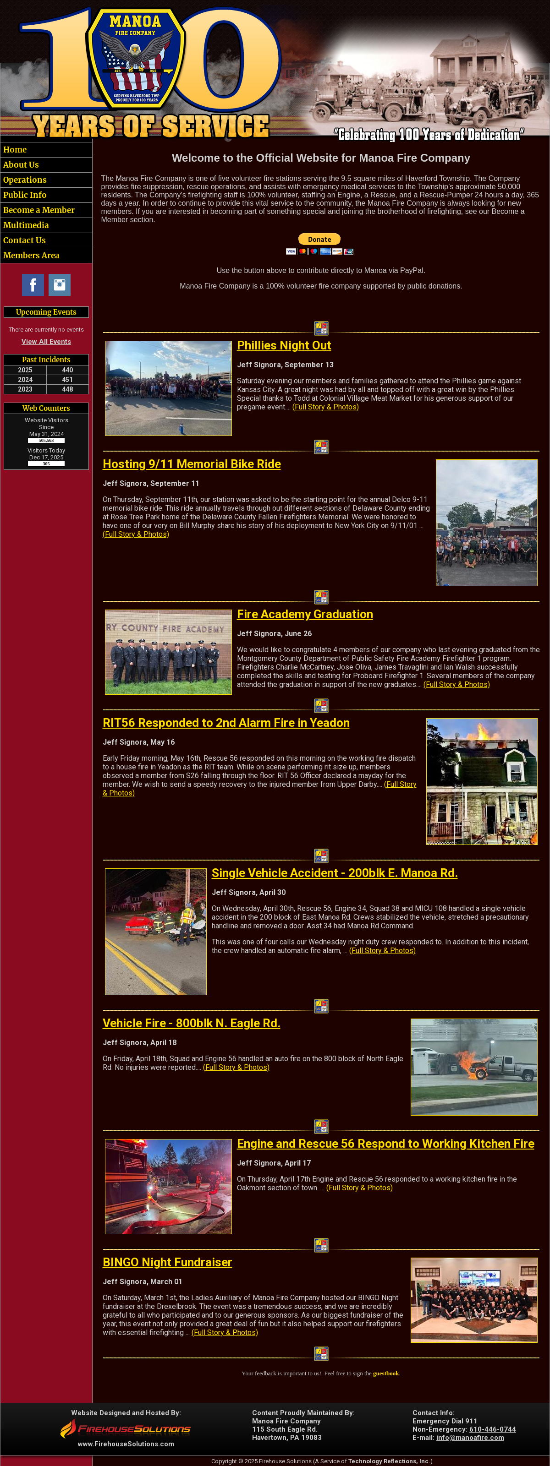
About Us (20, 165)
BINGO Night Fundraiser (167, 1262)
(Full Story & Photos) (325, 407)
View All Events (46, 342)
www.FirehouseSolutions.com (126, 1444)
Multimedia (25, 225)
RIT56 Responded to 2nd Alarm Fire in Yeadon (226, 723)
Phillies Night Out (284, 345)
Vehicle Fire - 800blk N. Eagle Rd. (191, 1023)
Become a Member (38, 210)
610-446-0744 (492, 1429)
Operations (24, 180)
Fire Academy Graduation (305, 614)
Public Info (24, 195)
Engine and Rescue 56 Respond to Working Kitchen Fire (385, 1143)
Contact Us (23, 240)
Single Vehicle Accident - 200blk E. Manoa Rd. (335, 873)
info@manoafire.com (470, 1437)
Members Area (30, 256)
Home (14, 150)
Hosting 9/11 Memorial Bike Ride (192, 464)
